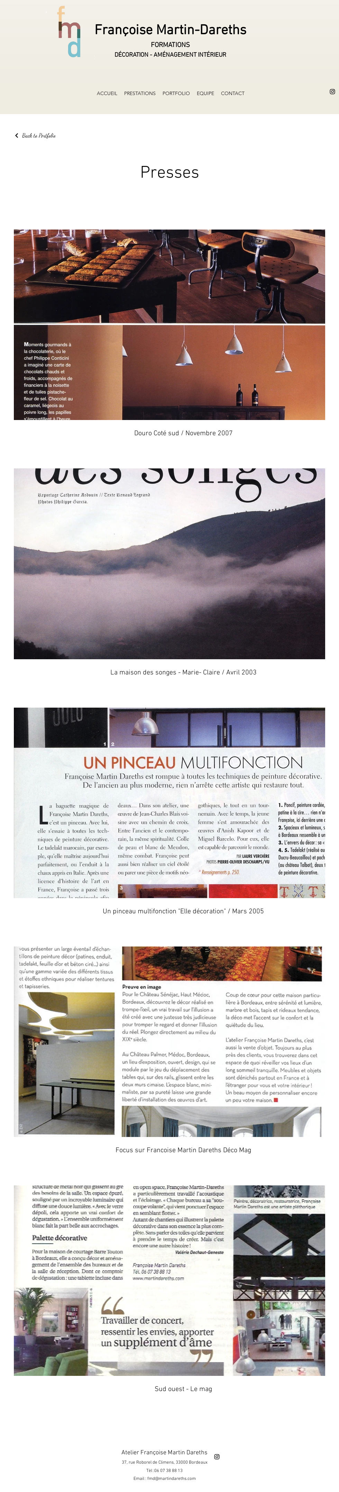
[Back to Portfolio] (35, 135)
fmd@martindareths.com (171, 1479)
